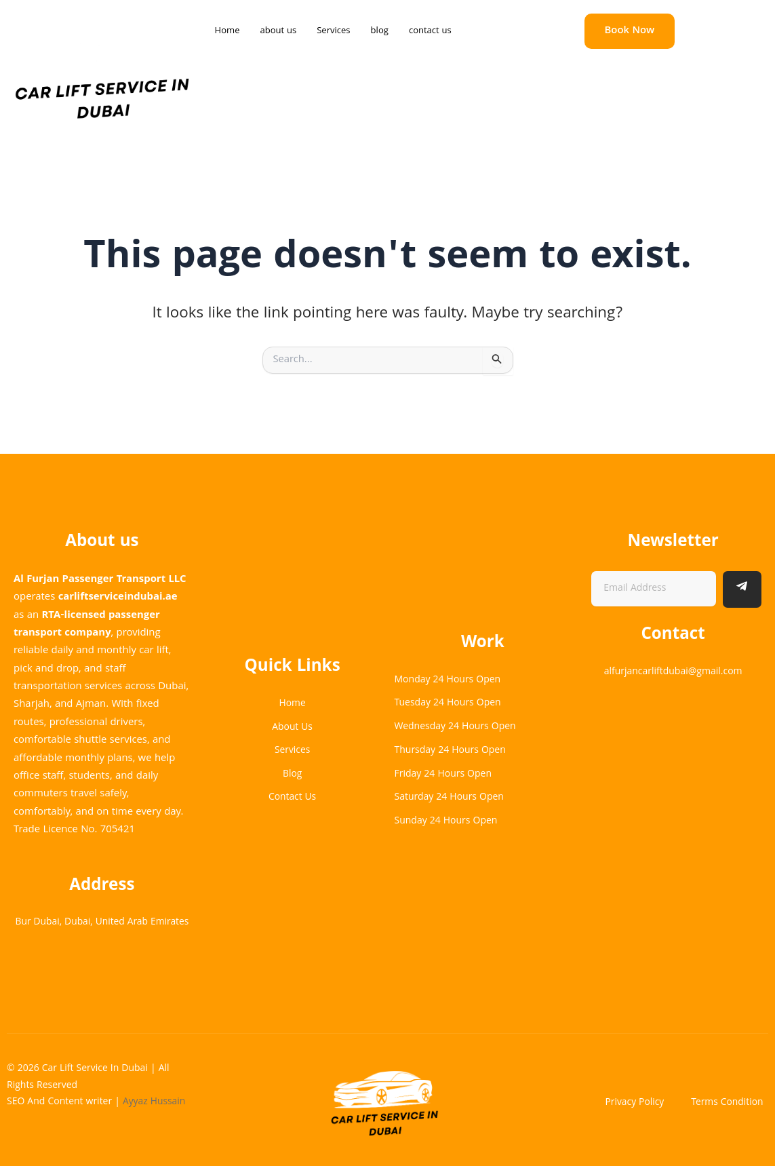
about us (278, 31)
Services (333, 31)
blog (380, 31)
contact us (430, 31)
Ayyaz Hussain (155, 1103)
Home (227, 31)
